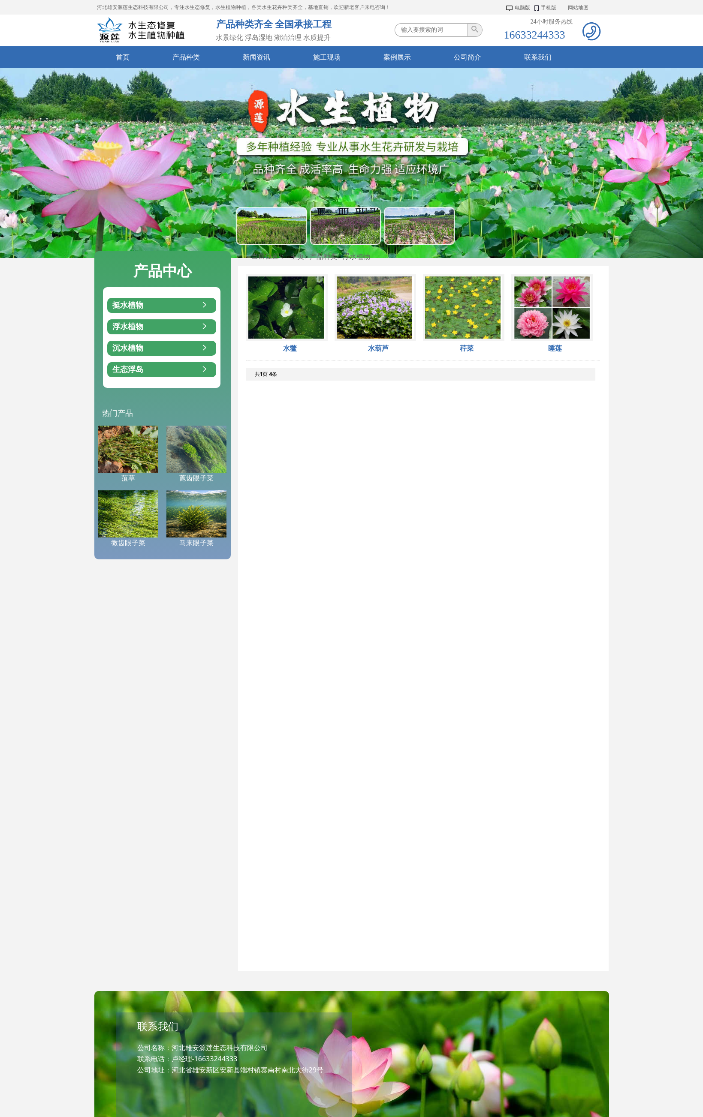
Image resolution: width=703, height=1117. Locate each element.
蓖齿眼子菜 (196, 478)
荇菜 (467, 348)
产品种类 (323, 256)
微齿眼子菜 (128, 542)
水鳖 (290, 348)
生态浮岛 (160, 369)
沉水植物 (160, 348)
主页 (297, 256)
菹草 (128, 478)
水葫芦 (378, 348)
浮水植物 (356, 256)
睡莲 (555, 348)
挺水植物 (160, 305)
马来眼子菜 (196, 542)
